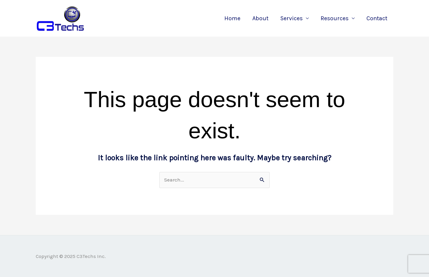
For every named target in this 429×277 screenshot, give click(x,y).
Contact (376, 18)
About (260, 18)
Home (232, 18)
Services (291, 18)
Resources (335, 18)
